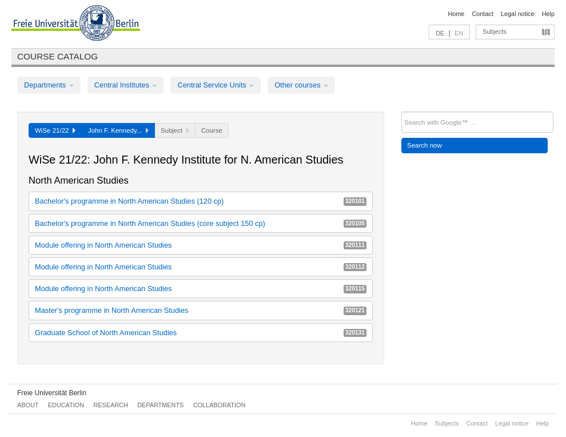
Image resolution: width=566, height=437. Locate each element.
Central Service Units (215, 85)
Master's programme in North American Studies (200, 310)
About (27, 405)
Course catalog (57, 56)
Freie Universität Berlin (51, 393)
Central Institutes (125, 85)
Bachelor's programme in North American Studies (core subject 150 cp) (200, 223)
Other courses (301, 85)
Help (548, 13)
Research (110, 405)
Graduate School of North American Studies (200, 332)
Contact (482, 13)
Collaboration (219, 405)
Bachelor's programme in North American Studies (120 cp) (200, 201)
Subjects (495, 31)
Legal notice (518, 13)
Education (66, 405)
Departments (49, 85)
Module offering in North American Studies (200, 245)
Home (456, 13)
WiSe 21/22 (55, 130)
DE (440, 33)
